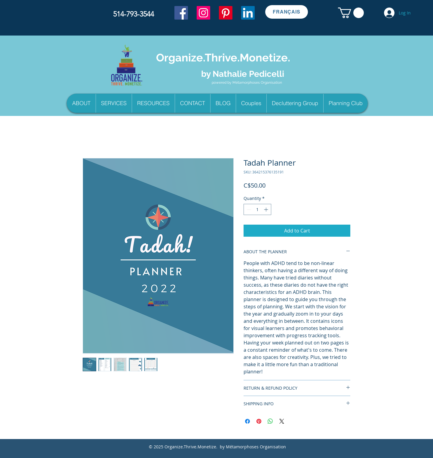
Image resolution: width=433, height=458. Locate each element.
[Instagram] (203, 13)
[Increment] (266, 209)
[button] (351, 13)
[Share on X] (281, 421)
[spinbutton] (257, 209)
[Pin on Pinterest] (259, 421)
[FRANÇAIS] (286, 12)
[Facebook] (181, 13)
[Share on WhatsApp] (270, 421)
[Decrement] (248, 209)
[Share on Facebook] (247, 421)
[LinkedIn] (248, 13)
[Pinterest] (225, 13)
